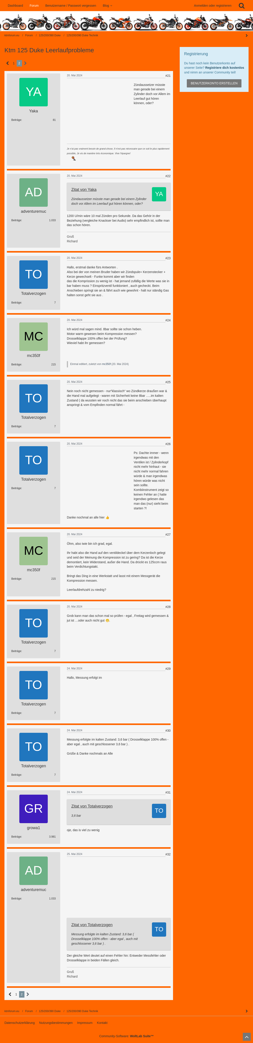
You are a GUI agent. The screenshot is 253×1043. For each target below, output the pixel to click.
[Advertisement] (100, 110)
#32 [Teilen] (168, 854)
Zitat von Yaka (83, 189)
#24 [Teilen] (168, 320)
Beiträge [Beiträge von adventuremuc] (16, 220)
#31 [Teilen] (168, 792)
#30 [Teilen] (168, 730)
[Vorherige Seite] (7, 63)
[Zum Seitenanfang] (247, 1037)
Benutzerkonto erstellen (214, 83)
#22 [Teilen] (168, 176)
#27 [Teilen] (168, 534)
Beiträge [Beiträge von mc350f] (16, 364)
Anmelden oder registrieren (212, 5)
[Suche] (242, 5)
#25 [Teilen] (168, 382)
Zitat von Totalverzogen (92, 806)
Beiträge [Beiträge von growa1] (16, 836)
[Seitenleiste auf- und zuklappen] (247, 1011)
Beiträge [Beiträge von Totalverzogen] (16, 302)
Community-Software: (126, 1036)
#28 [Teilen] (168, 607)
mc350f (106, 364)
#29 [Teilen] (168, 668)
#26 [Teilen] (168, 444)
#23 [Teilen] (168, 258)
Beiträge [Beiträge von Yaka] (16, 120)
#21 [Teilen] (168, 75)
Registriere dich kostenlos (224, 67)
